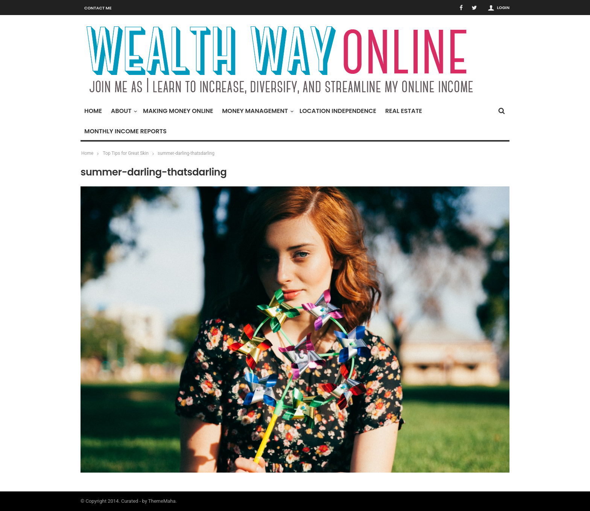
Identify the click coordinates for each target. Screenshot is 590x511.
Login (503, 8)
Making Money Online (178, 111)
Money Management (257, 111)
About (123, 111)
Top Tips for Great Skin (126, 153)
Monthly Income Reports (125, 131)
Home (93, 111)
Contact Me (98, 8)
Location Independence (338, 111)
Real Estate (403, 111)
